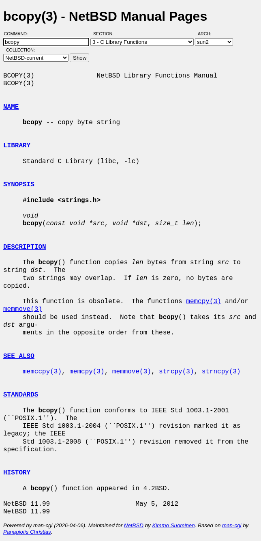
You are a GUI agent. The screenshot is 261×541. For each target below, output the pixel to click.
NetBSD (133, 525)
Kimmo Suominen (173, 525)
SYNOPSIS (18, 184)
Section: (105, 33)
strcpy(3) (176, 371)
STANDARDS (20, 394)
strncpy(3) (221, 371)
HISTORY (16, 472)
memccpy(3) (42, 371)
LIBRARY (16, 145)
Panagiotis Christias (27, 532)
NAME (11, 107)
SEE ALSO (18, 356)
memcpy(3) (203, 301)
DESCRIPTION (24, 247)
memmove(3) (22, 309)
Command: (18, 33)
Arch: (208, 33)
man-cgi (231, 525)
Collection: (20, 49)
